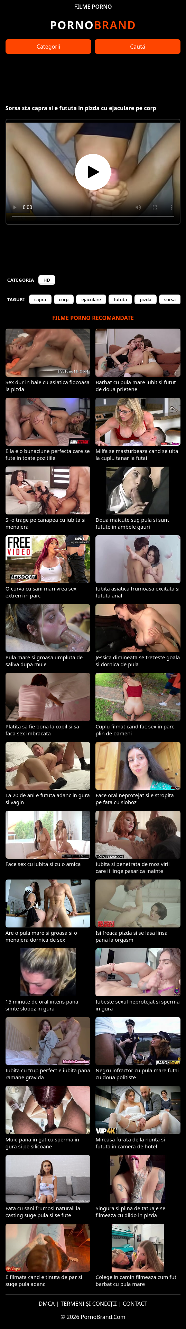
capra (40, 299)
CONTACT (135, 1303)
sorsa (170, 299)
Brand (93, 24)
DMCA (47, 1303)
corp (64, 299)
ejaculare (91, 299)
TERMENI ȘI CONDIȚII (89, 1303)
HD (47, 280)
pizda (145, 299)
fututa (120, 299)
